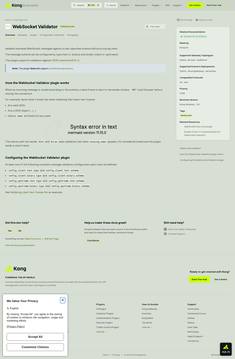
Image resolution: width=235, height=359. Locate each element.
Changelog (72, 34)
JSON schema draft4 (64, 60)
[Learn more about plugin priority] (189, 88)
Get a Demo (195, 5)
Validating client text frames (27, 192)
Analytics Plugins (105, 313)
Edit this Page (52, 238)
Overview (10, 34)
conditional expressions (61, 68)
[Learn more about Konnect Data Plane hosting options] (216, 66)
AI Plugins (101, 308)
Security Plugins (104, 322)
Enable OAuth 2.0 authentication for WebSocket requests (202, 133)
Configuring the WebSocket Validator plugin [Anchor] (37, 157)
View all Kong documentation (20, 245)
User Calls (193, 327)
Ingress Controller (60, 331)
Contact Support (174, 233)
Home (8, 20)
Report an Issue (33, 238)
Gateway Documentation (194, 36)
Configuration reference (52, 34)
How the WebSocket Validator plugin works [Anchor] (37, 83)
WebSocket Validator (190, 148)
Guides (33, 34)
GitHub (191, 318)
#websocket (186, 115)
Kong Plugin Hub (20, 20)
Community (193, 308)
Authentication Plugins (107, 318)
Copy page (153, 26)
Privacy (116, 354)
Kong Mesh (56, 318)
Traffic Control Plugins (107, 327)
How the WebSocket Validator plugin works (201, 154)
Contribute (93, 240)
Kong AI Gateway (59, 313)
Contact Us (193, 340)
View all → (101, 331)
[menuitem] (126, 5)
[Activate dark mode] (228, 5)
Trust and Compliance (135, 354)
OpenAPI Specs (58, 327)
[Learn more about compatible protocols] (205, 77)
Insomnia (55, 322)
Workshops (193, 331)
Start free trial (199, 279)
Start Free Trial (214, 5)
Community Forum (197, 313)
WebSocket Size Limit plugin (198, 126)
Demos (191, 322)
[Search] (86, 5)
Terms (105, 354)
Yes (10, 230)
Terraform (147, 322)
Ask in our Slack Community (180, 229)
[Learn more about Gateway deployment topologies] (215, 55)
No (19, 230)
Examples (22, 34)
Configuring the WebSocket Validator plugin (202, 160)
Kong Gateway (58, 308)
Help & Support (195, 336)
